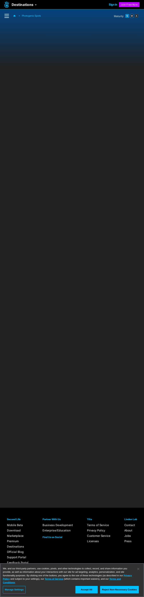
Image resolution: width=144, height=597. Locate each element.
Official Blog (15, 552)
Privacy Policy (96, 530)
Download (14, 530)
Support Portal (16, 557)
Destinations (15, 546)
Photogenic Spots (31, 15)
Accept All (86, 589)
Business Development (58, 525)
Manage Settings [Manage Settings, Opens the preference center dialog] (14, 589)
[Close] (138, 569)
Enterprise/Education (57, 530)
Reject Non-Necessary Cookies (119, 589)
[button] (25, 4)
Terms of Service (98, 525)
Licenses (93, 541)
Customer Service (98, 536)
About (128, 530)
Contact (129, 525)
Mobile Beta (15, 525)
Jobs (127, 536)
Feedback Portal (18, 562)
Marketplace (15, 536)
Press (128, 541)
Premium (13, 541)
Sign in (113, 4)
